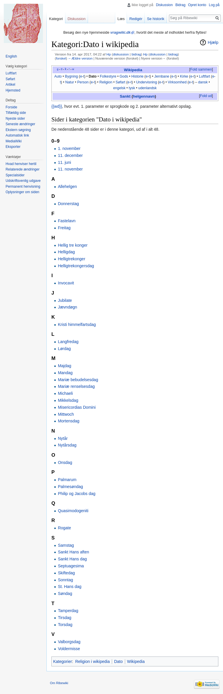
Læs (121, 19)
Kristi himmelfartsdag (77, 324)
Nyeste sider (15, 118)
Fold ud (206, 96)
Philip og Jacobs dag (76, 493)
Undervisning (146, 82)
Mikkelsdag (68, 400)
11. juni (64, 162)
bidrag (136, 54)
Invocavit (66, 283)
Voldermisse (69, 648)
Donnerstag (68, 203)
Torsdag (65, 624)
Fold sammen (201, 69)
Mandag (65, 372)
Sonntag (65, 580)
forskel (61, 58)
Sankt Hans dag (72, 559)
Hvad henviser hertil (21, 164)
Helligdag (66, 252)
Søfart (120, 82)
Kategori (56, 19)
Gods (124, 76)
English (11, 56)
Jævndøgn (67, 307)
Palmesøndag (70, 486)
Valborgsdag (69, 641)
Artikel (10, 85)
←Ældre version (80, 58)
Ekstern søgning (18, 130)
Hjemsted (13, 90)
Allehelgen (67, 186)
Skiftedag (66, 573)
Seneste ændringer (20, 124)
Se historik (155, 19)
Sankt (125, 96)
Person (83, 82)
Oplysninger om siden (22, 192)
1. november (69, 148)
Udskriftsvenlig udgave (23, 181)
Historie (137, 76)
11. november (70, 169)
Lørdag (64, 348)
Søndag (65, 593)
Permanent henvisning (23, 186)
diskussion (121, 54)
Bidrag (180, 5)
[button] (200, 70)
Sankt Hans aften (73, 552)
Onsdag (65, 462)
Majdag (64, 365)
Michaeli (65, 393)
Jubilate (65, 300)
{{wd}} (56, 106)
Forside (11, 107)
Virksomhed (177, 82)
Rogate (64, 528)
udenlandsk (147, 88)
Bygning (71, 76)
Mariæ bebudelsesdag (78, 379)
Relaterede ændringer (22, 169)
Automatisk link (17, 135)
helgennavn (144, 96)
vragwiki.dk (120, 32)
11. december (70, 155)
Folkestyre (108, 76)
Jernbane (161, 76)
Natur (69, 82)
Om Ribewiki (59, 683)
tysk (132, 88)
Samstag (66, 545)
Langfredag (68, 341)
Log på (214, 5)
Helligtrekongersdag (76, 265)
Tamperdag (68, 610)
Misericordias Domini (77, 407)
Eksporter (13, 147)
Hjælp (213, 42)
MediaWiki (13, 141)
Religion (105, 82)
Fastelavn (66, 220)
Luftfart (204, 76)
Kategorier (62, 661)
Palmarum (67, 479)
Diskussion (164, 5)
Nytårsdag (67, 445)
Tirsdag (64, 617)
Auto (58, 76)
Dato (92, 76)
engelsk (119, 88)
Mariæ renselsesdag (76, 386)
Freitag (64, 227)
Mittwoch (66, 414)
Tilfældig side (16, 113)
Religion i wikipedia (92, 661)
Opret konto (197, 5)
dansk (203, 82)
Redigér (135, 19)
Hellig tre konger (72, 245)
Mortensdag (68, 421)
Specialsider (15, 175)
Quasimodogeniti (73, 510)
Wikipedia (133, 70)
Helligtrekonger (71, 259)
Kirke (184, 76)
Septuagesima (71, 566)
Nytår (62, 438)
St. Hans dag (69, 586)
